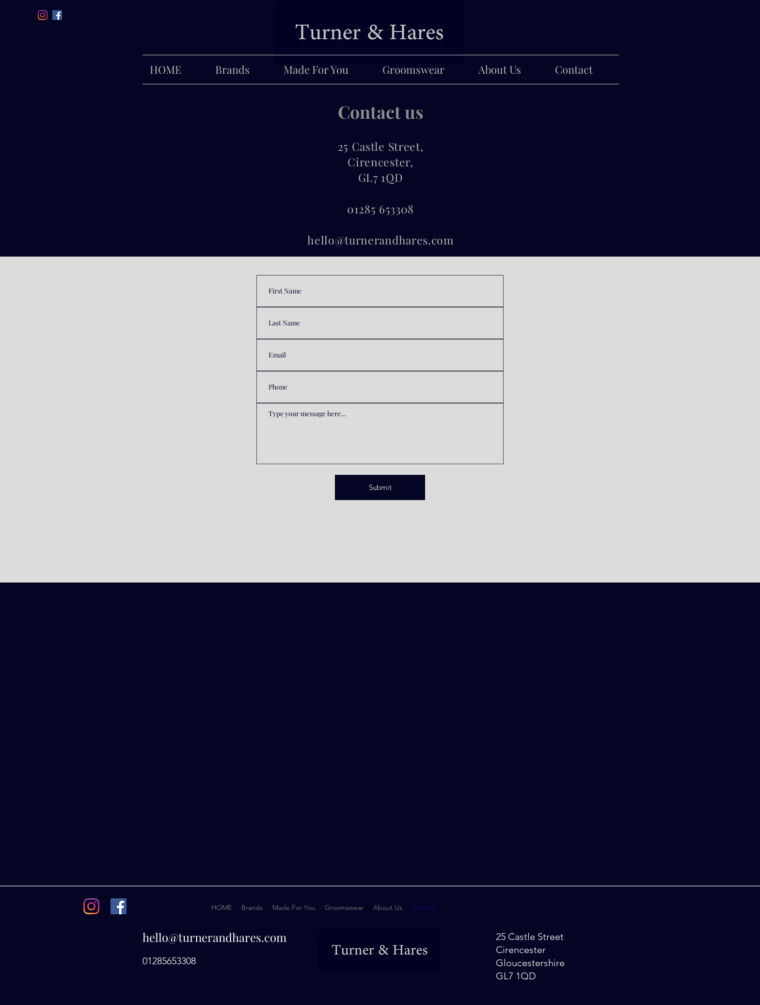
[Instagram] (43, 15)
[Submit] (380, 487)
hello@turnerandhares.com (214, 937)
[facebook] (57, 15)
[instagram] (91, 906)
